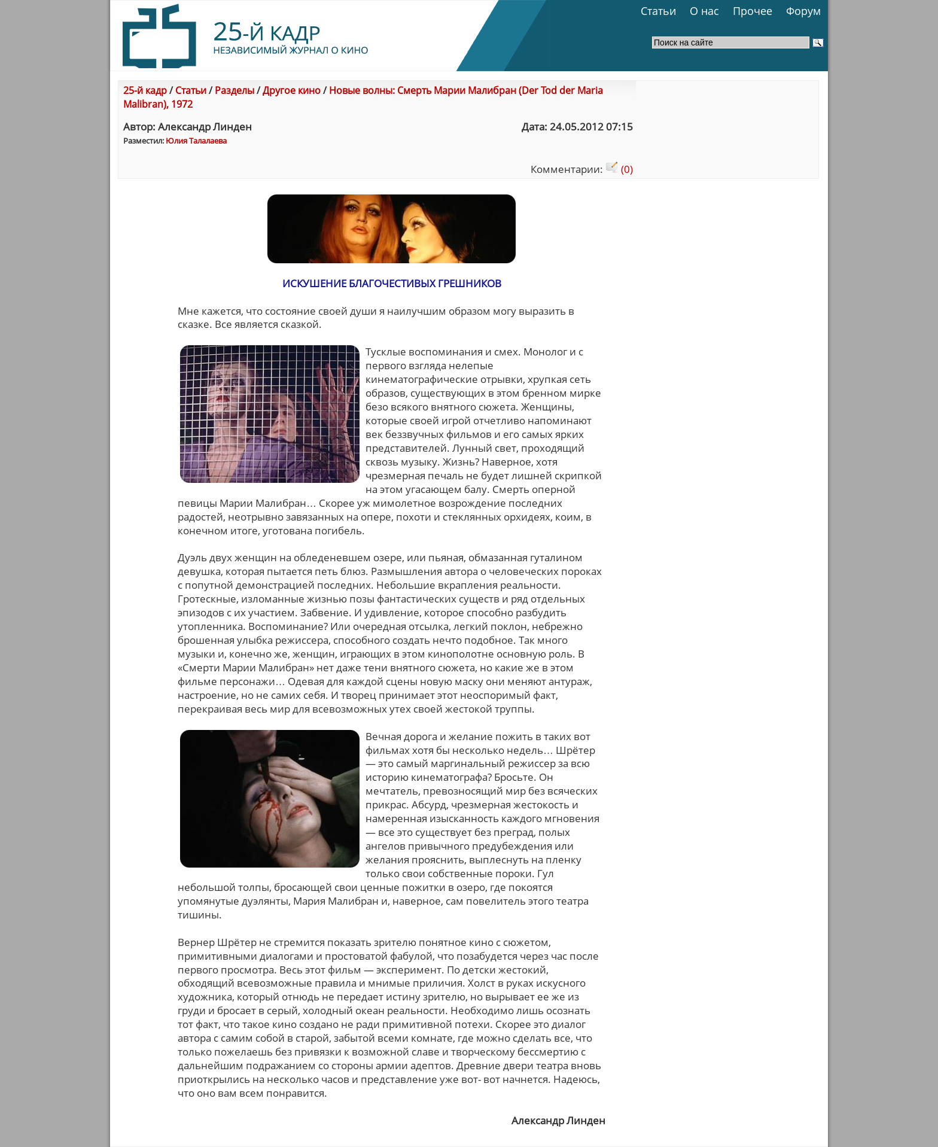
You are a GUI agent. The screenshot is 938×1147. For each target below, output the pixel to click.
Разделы (234, 90)
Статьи (658, 11)
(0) (619, 169)
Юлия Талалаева (196, 140)
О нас (704, 11)
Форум (803, 11)
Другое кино (292, 90)
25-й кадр (145, 90)
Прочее (752, 11)
